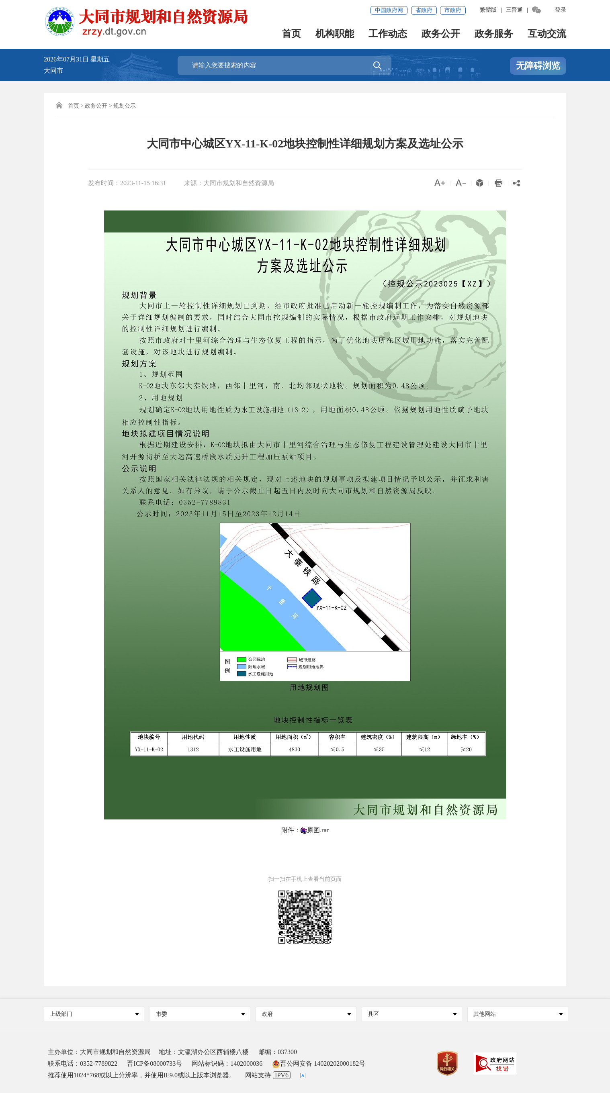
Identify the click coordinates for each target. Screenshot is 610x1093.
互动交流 (547, 34)
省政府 (424, 10)
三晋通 (514, 10)
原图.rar (318, 830)
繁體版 (488, 10)
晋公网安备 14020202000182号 (318, 1063)
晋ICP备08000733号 (154, 1063)
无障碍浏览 (538, 66)
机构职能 (334, 34)
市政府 (452, 10)
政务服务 (494, 34)
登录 (560, 10)
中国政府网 (389, 10)
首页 (291, 34)
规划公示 (124, 106)
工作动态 (387, 34)
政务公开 (441, 34)
